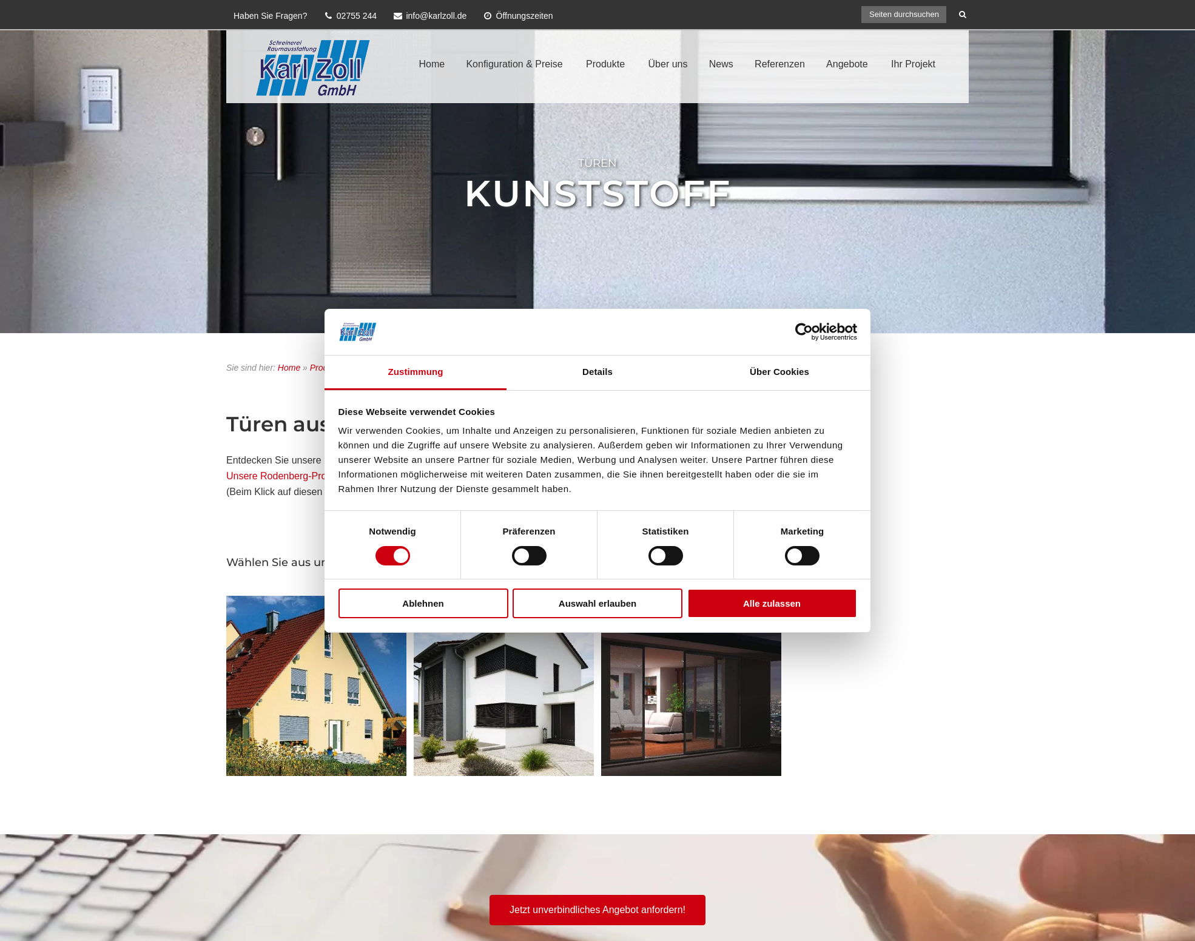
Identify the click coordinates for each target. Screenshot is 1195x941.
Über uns (668, 64)
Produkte (605, 64)
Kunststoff (598, 193)
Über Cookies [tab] (779, 371)
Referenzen (780, 64)
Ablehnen (422, 603)
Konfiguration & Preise (514, 64)
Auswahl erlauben (597, 603)
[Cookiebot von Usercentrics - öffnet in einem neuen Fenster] (804, 332)
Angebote (847, 64)
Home (432, 64)
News (721, 64)
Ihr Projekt (913, 64)
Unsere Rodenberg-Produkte (288, 476)
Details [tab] (597, 371)
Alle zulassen (772, 603)
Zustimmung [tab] (415, 371)
